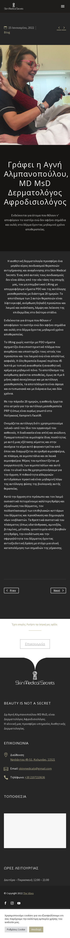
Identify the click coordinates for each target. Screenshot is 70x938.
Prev (10, 590)
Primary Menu (62, 6)
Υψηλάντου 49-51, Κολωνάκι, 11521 (32, 759)
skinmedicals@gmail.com (35, 768)
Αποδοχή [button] (36, 929)
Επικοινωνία (35, 643)
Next (59, 590)
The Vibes (28, 893)
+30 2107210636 (35, 777)
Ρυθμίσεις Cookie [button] (16, 929)
